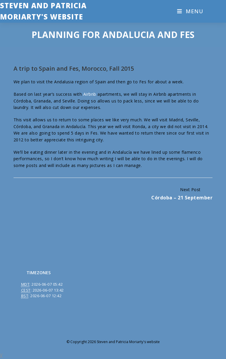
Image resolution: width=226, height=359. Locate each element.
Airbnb (89, 94)
